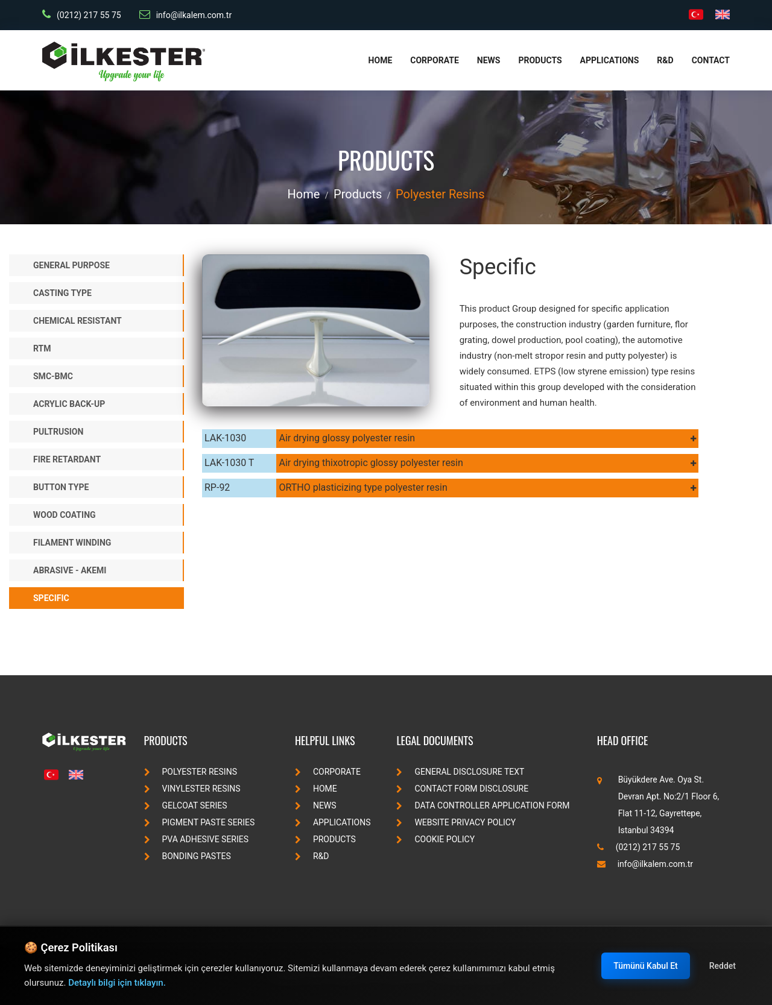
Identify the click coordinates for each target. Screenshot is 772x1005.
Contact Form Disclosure (462, 788)
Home (381, 60)
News (489, 60)
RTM (42, 348)
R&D (665, 60)
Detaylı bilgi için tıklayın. (117, 982)
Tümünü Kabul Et (645, 966)
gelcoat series (185, 805)
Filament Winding (72, 542)
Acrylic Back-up (69, 404)
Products (540, 60)
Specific (51, 598)
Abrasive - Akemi (69, 570)
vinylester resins (192, 788)
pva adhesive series (196, 839)
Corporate (434, 60)
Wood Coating (64, 515)
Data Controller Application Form (482, 805)
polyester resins (440, 194)
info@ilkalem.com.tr (185, 14)
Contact (711, 60)
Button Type (61, 487)
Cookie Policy (435, 839)
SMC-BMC (53, 376)
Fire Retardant (67, 459)
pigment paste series (199, 822)
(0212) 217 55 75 (81, 14)
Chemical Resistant (77, 321)
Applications (609, 60)
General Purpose (71, 265)
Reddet (722, 966)
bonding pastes (187, 856)
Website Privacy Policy (456, 822)
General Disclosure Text (460, 772)
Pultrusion (58, 431)
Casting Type (62, 293)
